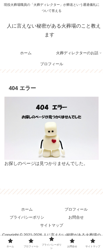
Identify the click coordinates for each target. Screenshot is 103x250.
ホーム (27, 209)
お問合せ (76, 217)
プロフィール (76, 209)
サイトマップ (51, 225)
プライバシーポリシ (27, 217)
